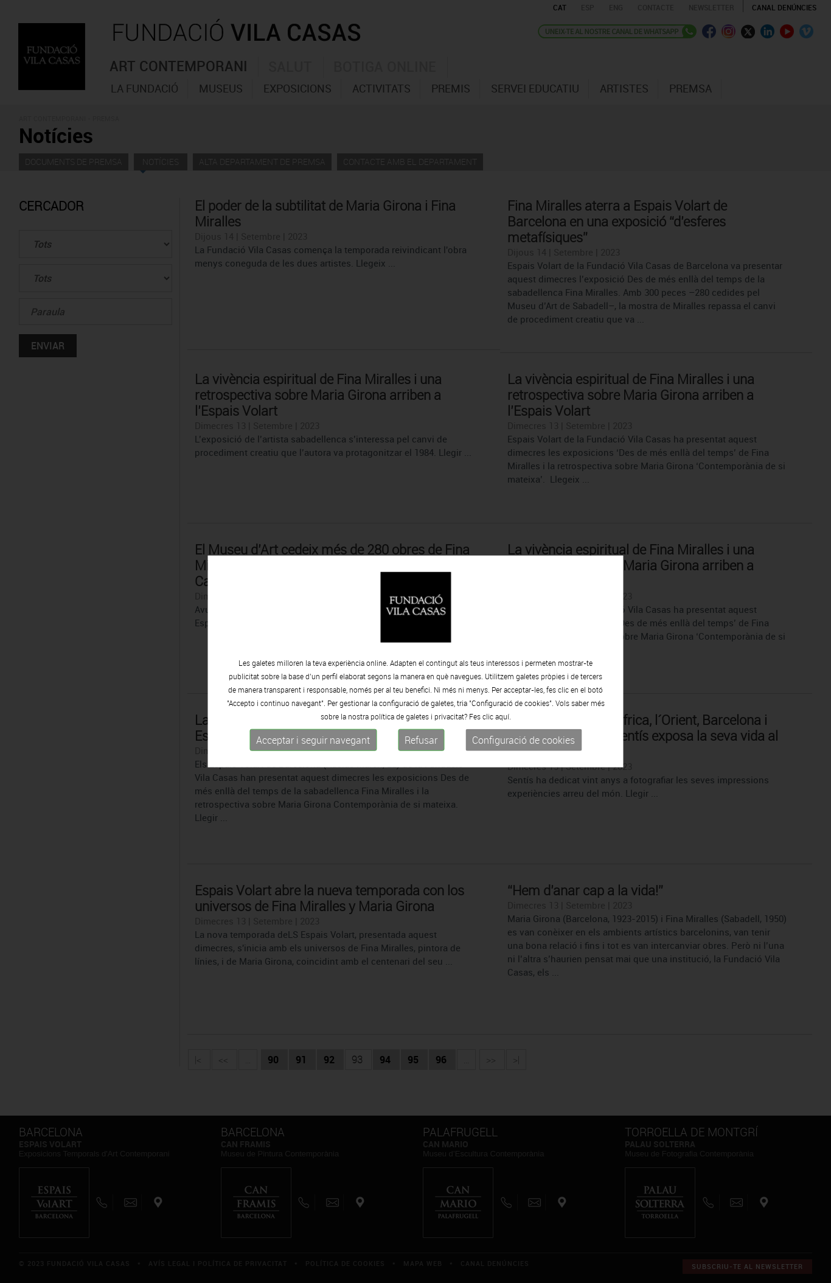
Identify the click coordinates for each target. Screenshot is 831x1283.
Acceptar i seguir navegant (313, 746)
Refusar (421, 746)
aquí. (503, 722)
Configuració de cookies (523, 746)
